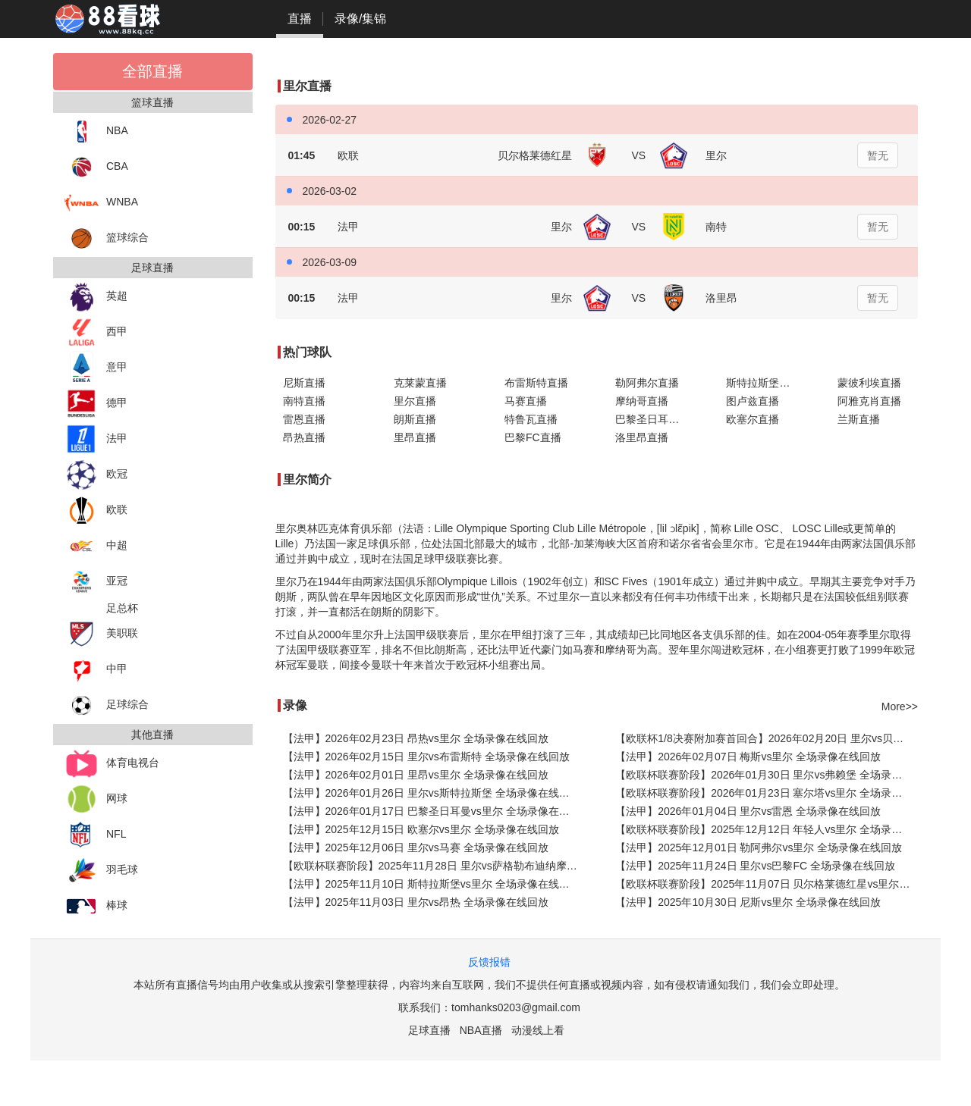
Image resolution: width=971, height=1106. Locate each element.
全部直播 (152, 71)
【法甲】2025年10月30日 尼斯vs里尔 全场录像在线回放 (748, 902)
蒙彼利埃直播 (869, 383)
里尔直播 (415, 401)
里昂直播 (415, 437)
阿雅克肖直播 (869, 401)
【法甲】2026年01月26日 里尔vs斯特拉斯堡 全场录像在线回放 (431, 793)
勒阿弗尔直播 (647, 383)
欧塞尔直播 (752, 419)
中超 (95, 546)
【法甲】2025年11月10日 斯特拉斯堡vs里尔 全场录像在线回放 (431, 884)
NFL (95, 835)
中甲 (95, 670)
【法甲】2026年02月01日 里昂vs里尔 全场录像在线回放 (415, 775)
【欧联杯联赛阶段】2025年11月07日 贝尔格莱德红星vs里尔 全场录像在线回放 (766, 884)
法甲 (95, 439)
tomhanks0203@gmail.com (515, 1007)
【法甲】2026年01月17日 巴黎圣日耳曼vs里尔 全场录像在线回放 (434, 811)
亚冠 (95, 582)
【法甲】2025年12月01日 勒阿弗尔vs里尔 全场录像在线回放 (758, 847)
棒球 (95, 906)
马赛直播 (525, 401)
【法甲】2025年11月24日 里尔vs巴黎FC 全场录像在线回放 (755, 866)
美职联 (101, 634)
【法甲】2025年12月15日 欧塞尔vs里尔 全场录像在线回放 (421, 829)
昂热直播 (304, 437)
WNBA (101, 203)
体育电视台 (111, 764)
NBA (96, 131)
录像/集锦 (360, 18)
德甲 (95, 404)
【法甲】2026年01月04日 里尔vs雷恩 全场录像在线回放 (748, 811)
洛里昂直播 (641, 437)
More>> (899, 706)
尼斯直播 (304, 383)
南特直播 (304, 401)
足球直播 (429, 1030)
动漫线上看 (537, 1030)
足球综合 (106, 705)
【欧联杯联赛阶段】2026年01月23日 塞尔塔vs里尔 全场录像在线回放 (766, 793)
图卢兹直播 (752, 401)
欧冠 (95, 475)
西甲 (95, 332)
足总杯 (122, 608)
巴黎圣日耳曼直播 (655, 419)
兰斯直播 (858, 419)
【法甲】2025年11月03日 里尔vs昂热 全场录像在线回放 (415, 902)
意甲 (95, 368)
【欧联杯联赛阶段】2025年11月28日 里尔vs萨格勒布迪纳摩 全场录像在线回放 (434, 866)
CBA (96, 167)
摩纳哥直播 (641, 401)
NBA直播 (481, 1030)
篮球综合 (106, 238)
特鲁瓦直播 (531, 419)
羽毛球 (101, 871)
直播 (300, 18)
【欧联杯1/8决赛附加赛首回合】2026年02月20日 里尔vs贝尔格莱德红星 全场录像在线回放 (766, 738)
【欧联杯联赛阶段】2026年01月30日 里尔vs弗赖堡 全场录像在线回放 (766, 775)
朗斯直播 (415, 419)
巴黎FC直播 (532, 437)
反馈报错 (489, 962)
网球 (95, 799)
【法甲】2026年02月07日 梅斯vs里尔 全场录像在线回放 (748, 756)
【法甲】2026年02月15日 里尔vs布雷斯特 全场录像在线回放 (426, 756)
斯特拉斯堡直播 (763, 383)
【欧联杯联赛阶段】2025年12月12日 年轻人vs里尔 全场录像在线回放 (766, 829)
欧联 (95, 510)
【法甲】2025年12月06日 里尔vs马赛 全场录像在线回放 (415, 847)
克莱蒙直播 (420, 383)
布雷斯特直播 (536, 383)
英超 (95, 297)
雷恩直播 (304, 419)
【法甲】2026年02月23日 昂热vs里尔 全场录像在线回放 (415, 738)
